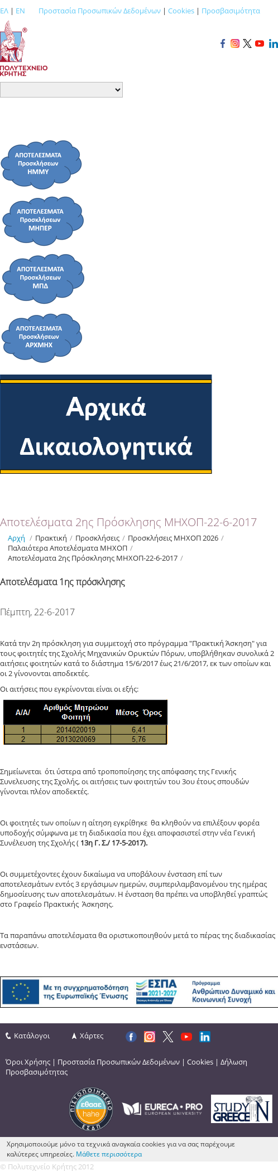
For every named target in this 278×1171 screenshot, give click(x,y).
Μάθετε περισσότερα (109, 1154)
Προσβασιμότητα (231, 11)
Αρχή (16, 538)
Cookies (181, 11)
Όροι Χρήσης (28, 1062)
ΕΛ (4, 11)
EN (20, 11)
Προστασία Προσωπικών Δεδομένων (100, 11)
